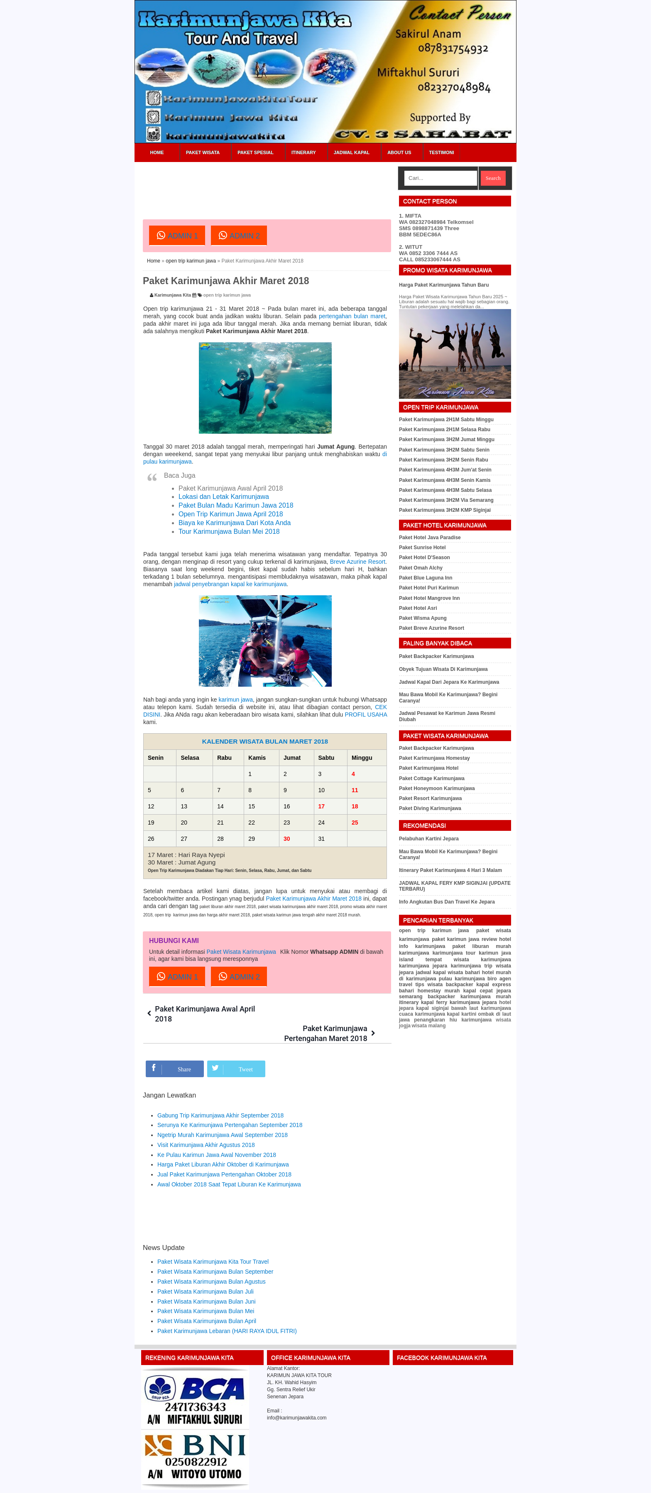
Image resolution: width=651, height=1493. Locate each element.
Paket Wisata (203, 152)
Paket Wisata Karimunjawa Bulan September (215, 1252)
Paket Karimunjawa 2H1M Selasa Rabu (444, 429)
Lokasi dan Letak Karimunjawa (224, 496)
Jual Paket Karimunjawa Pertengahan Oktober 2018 (224, 1155)
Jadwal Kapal (352, 152)
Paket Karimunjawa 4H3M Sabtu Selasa (445, 490)
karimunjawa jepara (423, 966)
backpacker (459, 984)
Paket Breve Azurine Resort (431, 628)
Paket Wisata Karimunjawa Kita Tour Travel (213, 1242)
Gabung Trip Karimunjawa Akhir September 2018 (220, 1096)
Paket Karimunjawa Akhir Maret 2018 (314, 898)
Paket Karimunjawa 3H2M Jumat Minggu (446, 439)
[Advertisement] (294, 185)
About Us (399, 152)
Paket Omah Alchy (421, 568)
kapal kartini (461, 1014)
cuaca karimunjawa (422, 1014)
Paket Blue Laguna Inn (426, 578)
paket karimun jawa (455, 939)
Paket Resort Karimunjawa (430, 798)
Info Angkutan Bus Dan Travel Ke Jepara (447, 902)
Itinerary (303, 152)
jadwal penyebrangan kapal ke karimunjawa (230, 584)
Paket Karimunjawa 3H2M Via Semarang (446, 500)
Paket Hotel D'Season (424, 557)
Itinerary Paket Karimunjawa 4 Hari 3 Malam (450, 870)
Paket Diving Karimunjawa (430, 808)
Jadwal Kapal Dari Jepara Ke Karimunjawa (449, 682)
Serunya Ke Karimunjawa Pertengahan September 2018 (229, 1106)
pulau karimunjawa (462, 979)
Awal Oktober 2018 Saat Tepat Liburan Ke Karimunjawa (229, 1164)
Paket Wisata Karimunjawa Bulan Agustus (211, 1262)
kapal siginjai (432, 1008)
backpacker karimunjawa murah (469, 996)
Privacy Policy (464, 1483)
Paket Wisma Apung (423, 618)
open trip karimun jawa (191, 261)
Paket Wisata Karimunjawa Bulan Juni (206, 1282)
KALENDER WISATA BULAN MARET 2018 (265, 741)
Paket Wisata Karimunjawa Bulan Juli (205, 1272)
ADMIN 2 (239, 235)
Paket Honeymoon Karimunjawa (437, 788)
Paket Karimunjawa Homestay (434, 758)
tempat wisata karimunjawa (468, 960)
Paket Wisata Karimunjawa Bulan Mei (205, 1292)
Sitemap (490, 1483)
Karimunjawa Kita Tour (198, 1483)
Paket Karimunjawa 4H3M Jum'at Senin (445, 470)
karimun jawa (235, 699)
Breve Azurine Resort (357, 561)
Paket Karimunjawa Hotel (428, 768)
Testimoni (441, 152)
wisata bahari (464, 972)
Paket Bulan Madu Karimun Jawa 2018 (236, 505)
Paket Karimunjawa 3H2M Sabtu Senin (444, 450)
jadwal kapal (431, 972)
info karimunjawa (422, 946)
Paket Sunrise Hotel (422, 547)
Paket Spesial (255, 152)
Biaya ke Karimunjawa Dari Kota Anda (235, 522)
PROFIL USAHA (366, 714)
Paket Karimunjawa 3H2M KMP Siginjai (445, 510)
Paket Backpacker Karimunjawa (436, 656)
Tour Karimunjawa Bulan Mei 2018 (229, 531)
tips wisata (429, 984)
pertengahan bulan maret (352, 316)
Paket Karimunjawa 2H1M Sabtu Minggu (446, 419)
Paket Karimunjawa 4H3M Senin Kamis (445, 480)
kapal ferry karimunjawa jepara (459, 1002)
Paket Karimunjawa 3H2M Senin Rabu (443, 460)
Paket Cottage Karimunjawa (432, 778)
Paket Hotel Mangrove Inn (429, 598)
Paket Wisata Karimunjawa (241, 951)
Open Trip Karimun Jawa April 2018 (231, 514)
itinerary (408, 1002)
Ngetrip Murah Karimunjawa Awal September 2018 (222, 1115)
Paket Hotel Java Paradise (430, 537)
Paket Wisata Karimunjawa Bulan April (206, 1301)
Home (157, 152)
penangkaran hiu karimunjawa (453, 1020)
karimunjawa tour (454, 953)
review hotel (496, 939)
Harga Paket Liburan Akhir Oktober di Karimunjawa (223, 1145)
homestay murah (439, 991)
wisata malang (428, 1026)
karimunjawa (414, 953)
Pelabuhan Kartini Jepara (429, 839)
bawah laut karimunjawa (481, 1008)
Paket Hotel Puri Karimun (429, 588)
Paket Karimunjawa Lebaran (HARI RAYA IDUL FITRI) (227, 1311)
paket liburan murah (481, 946)
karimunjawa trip (471, 966)
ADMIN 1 (177, 235)
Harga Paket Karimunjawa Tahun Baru (444, 285)
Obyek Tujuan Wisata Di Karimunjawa (443, 669)
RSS (507, 1483)
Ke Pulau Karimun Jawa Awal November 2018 (216, 1135)
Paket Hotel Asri (418, 608)
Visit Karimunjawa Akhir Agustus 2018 (206, 1125)
